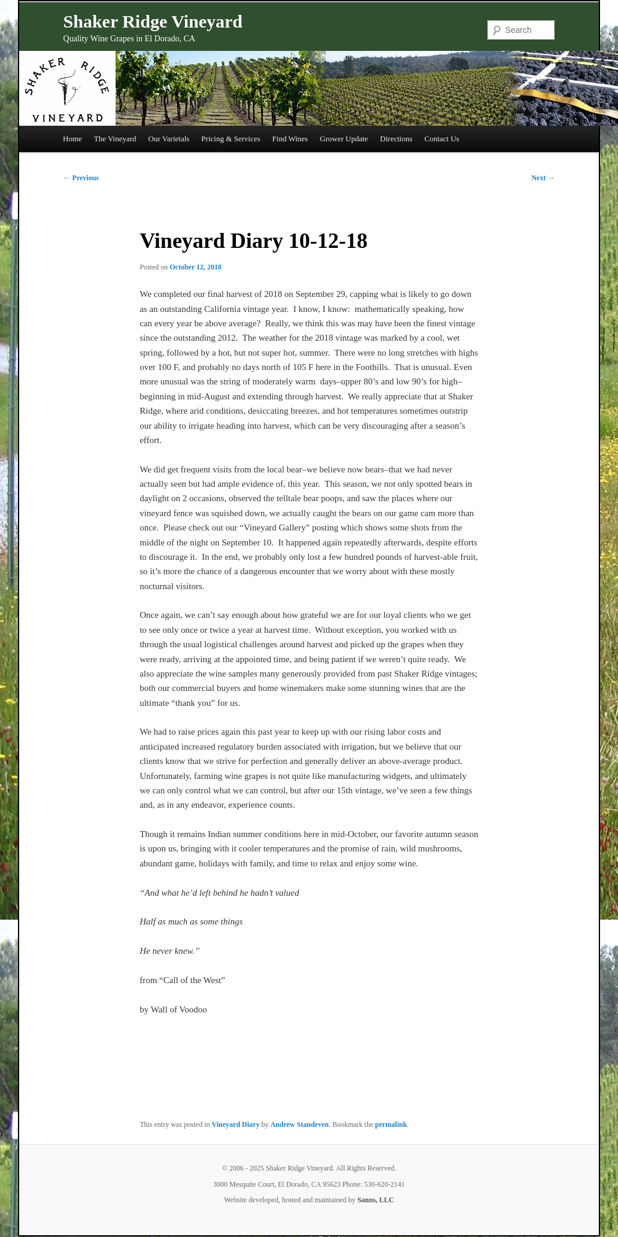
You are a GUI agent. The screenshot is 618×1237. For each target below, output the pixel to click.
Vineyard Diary (236, 1124)
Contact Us (442, 138)
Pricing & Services (230, 138)
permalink (391, 1124)
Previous (81, 178)
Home (72, 138)
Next (543, 178)
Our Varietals (169, 138)
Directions (396, 138)
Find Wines (290, 138)
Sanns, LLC (376, 1200)
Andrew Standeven (299, 1124)
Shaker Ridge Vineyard (153, 21)
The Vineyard (115, 138)
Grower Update (344, 138)
